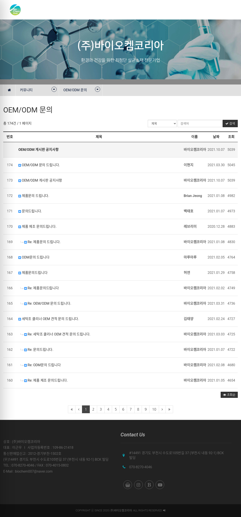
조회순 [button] (229, 394)
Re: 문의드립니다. (37, 350)
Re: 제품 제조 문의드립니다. (44, 380)
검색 (230, 123)
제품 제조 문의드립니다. (37, 226)
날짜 (216, 137)
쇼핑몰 (220, 10)
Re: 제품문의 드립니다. (41, 242)
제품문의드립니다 (33, 273)
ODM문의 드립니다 (34, 257)
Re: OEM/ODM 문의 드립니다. (46, 303)
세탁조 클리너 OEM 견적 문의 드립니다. (48, 319)
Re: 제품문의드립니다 (40, 288)
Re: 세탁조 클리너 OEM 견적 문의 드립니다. (55, 334)
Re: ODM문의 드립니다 (41, 365)
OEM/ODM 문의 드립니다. (39, 165)
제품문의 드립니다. (33, 196)
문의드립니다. (30, 211)
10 (154, 409)
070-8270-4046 (140, 467)
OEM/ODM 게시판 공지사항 (40, 180)
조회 (231, 137)
